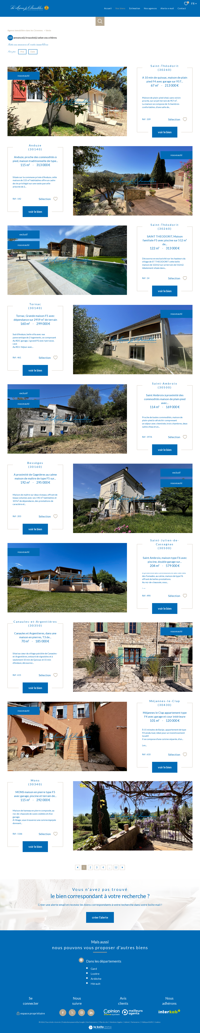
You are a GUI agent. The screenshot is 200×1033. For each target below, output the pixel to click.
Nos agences (150, 8)
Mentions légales (116, 1022)
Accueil (108, 8)
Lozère (95, 986)
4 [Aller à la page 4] (103, 867)
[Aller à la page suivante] (122, 867)
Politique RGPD (147, 1022)
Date (33, 52)
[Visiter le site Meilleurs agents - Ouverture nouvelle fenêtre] (132, 1012)
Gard (94, 981)
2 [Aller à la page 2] (90, 867)
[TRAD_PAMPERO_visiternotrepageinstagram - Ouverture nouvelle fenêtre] (81, 1012)
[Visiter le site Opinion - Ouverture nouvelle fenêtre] (112, 1012)
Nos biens (120, 8)
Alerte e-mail (167, 8)
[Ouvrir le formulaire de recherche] (100, 21)
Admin (126, 1022)
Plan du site (103, 1022)
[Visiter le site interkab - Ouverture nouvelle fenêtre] (169, 1011)
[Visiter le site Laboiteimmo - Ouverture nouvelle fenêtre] (100, 1028)
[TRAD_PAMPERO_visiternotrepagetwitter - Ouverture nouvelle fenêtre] (72, 1012)
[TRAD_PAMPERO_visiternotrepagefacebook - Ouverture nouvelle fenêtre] (62, 1012)
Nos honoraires (92, 1022)
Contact (182, 8)
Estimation (134, 8)
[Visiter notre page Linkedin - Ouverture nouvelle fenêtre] (91, 1012)
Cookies (157, 1022)
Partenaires (135, 1022)
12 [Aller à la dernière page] (116, 867)
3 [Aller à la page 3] (97, 867)
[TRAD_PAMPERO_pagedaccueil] (29, 9)
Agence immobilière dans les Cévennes (25, 30)
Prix (22, 52)
